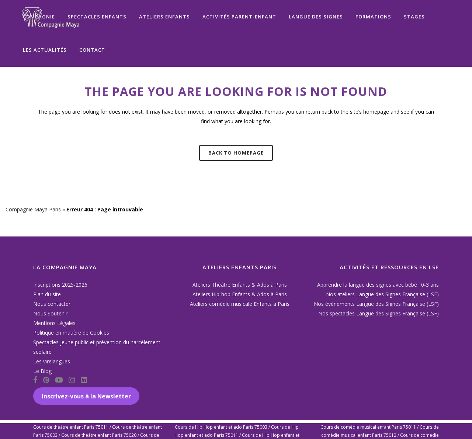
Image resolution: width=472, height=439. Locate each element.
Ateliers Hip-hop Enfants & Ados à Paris (239, 294)
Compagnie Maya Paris (33, 209)
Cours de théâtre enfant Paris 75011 (70, 427)
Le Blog (42, 370)
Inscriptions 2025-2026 (60, 284)
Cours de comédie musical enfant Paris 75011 (368, 427)
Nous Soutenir (50, 313)
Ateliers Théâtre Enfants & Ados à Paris (239, 284)
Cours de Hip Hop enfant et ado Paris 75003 (221, 427)
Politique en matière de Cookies (71, 332)
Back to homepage (236, 152)
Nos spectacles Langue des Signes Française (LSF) (378, 313)
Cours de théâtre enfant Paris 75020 (98, 435)
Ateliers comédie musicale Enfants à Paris (239, 303)
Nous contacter (51, 303)
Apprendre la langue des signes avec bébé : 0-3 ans (378, 284)
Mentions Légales (54, 322)
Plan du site (47, 294)
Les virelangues (51, 361)
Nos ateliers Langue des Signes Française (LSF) (382, 294)
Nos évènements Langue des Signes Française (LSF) (376, 303)
